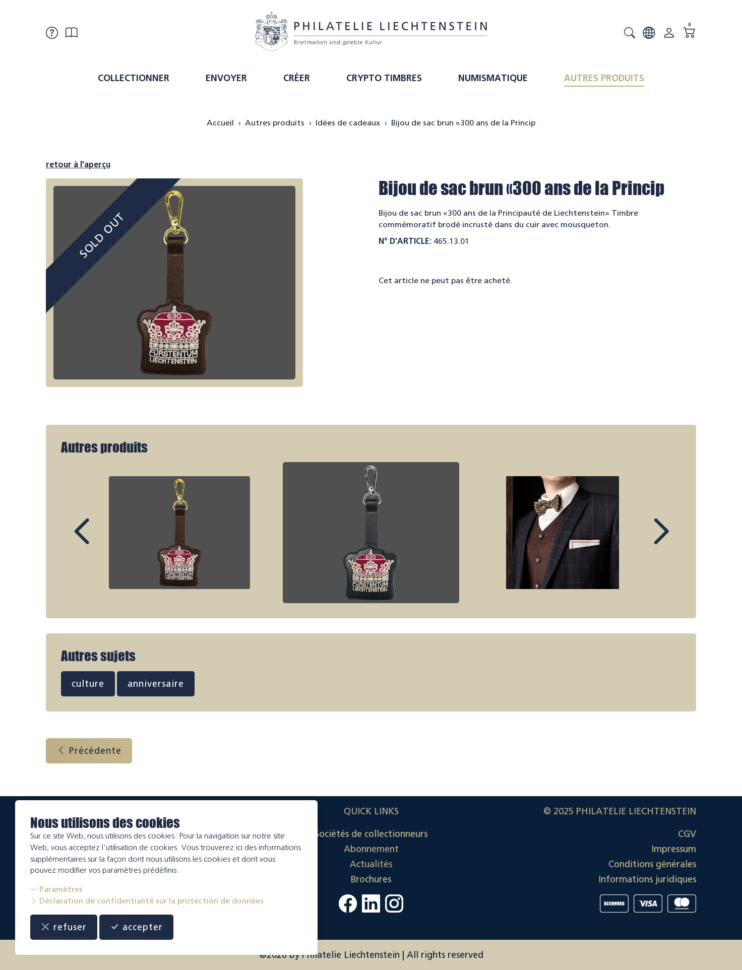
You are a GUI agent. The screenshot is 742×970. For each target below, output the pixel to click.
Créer (296, 78)
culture (88, 683)
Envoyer (226, 78)
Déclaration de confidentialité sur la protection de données (147, 901)
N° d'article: (405, 241)
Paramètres (56, 889)
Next (638, 541)
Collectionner (133, 78)
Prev (104, 541)
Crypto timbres (384, 78)
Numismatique (493, 78)
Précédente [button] (88, 750)
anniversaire (156, 683)
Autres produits (604, 78)
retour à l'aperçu (78, 164)
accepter (136, 927)
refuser (64, 927)
